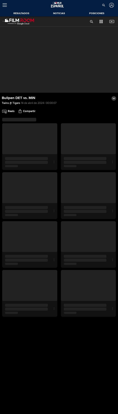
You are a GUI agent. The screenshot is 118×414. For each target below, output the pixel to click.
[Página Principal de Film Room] (18, 21)
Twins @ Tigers (11, 103)
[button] (104, 5)
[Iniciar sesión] (111, 5)
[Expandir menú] (6, 5)
